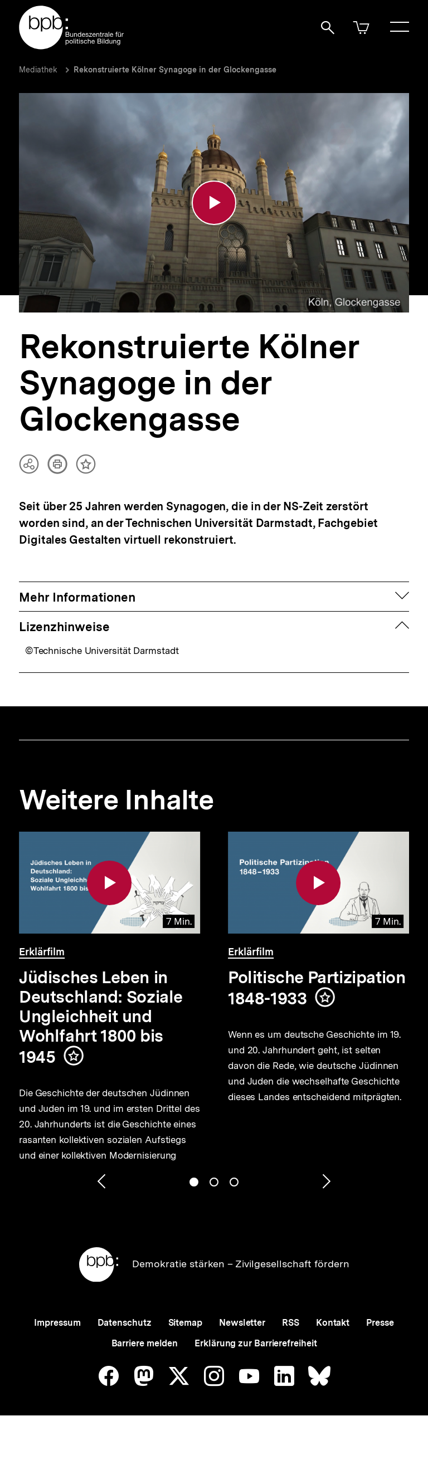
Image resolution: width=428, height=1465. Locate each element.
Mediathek (38, 69)
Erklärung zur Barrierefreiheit (255, 1346)
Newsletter (242, 1325)
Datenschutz (125, 1325)
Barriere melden (144, 1346)
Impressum (57, 1325)
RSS (290, 1325)
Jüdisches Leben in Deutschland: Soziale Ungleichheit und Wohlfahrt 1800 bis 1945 (101, 1019)
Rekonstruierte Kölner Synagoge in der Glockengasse (175, 69)
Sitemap (185, 1325)
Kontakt (332, 1325)
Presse (379, 1325)
